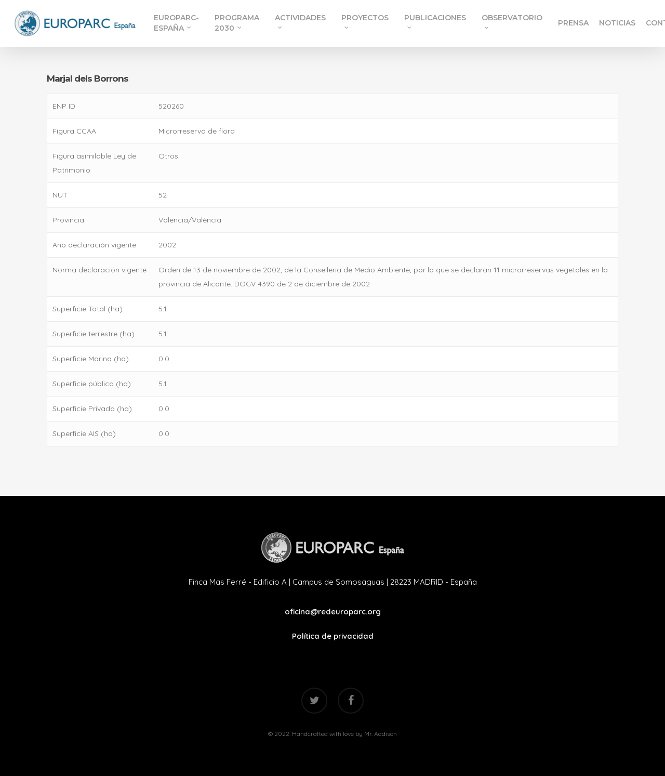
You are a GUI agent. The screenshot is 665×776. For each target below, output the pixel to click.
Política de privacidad (333, 636)
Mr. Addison (380, 734)
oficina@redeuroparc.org (333, 611)
